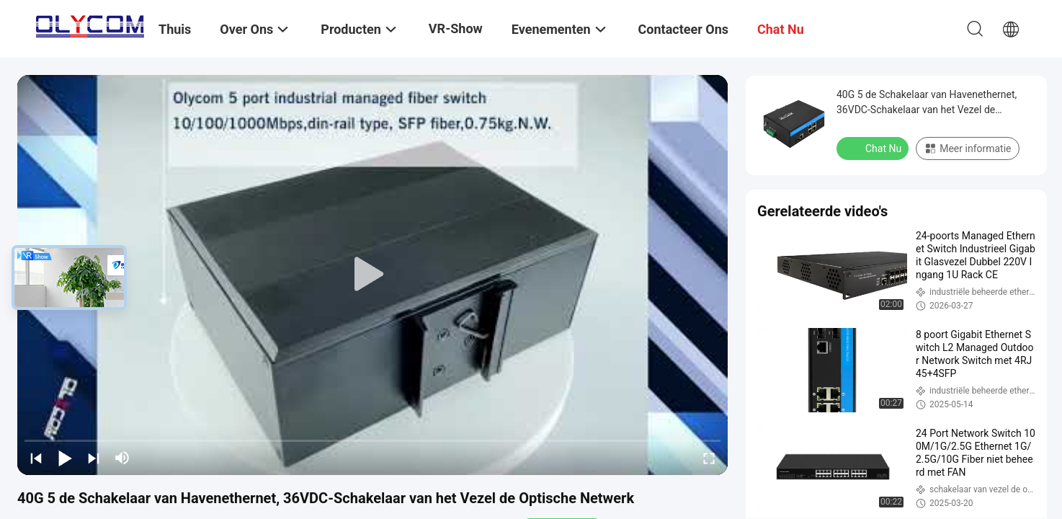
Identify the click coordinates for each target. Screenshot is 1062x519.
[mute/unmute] (122, 458)
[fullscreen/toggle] (709, 458)
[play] (372, 275)
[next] (93, 458)
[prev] (36, 458)
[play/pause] (64, 458)
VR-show (456, 28)
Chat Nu (874, 148)
